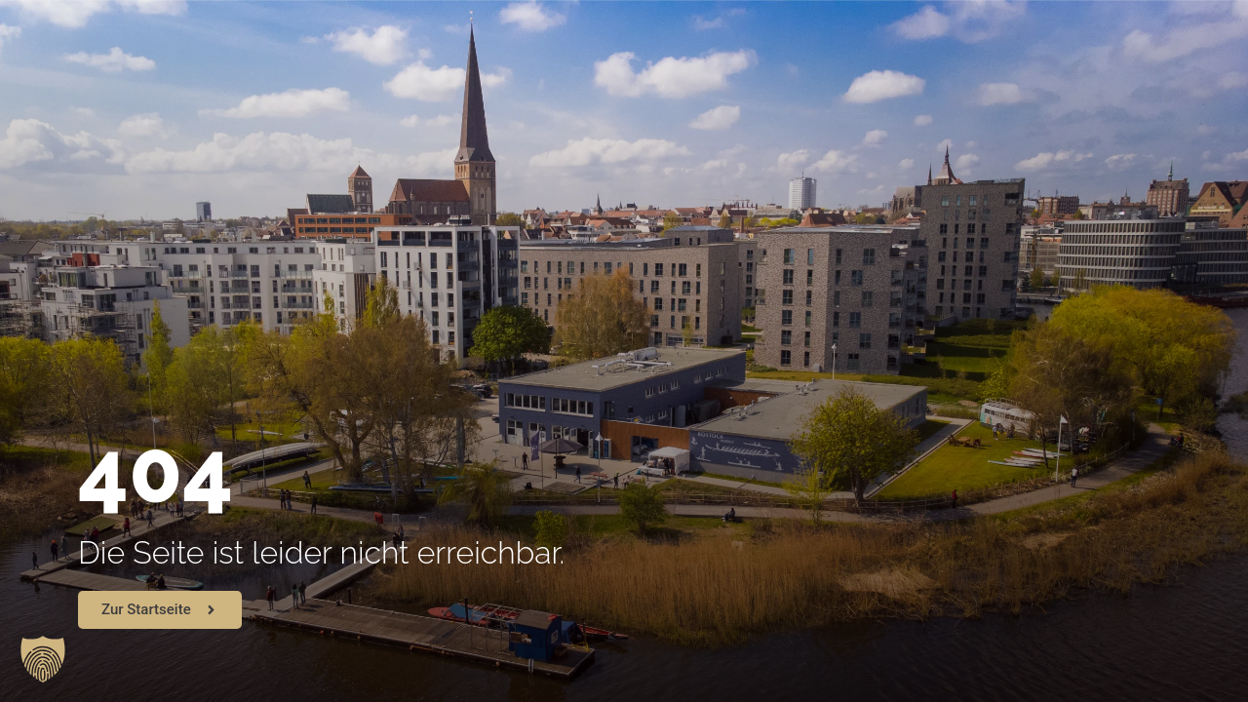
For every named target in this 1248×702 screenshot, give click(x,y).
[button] (43, 659)
